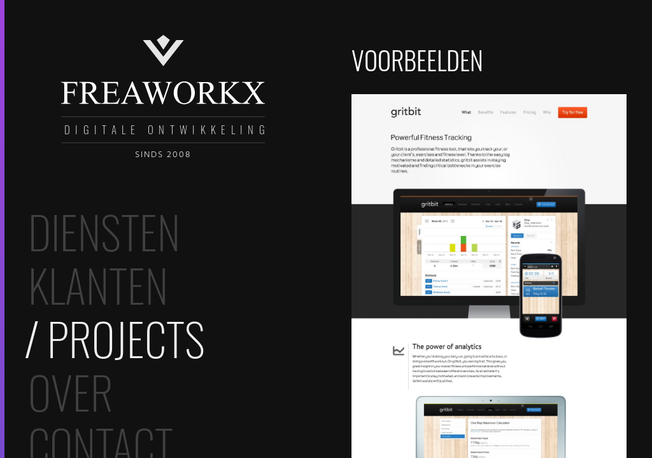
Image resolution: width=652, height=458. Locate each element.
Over (70, 391)
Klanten (98, 284)
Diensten (104, 231)
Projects (126, 337)
